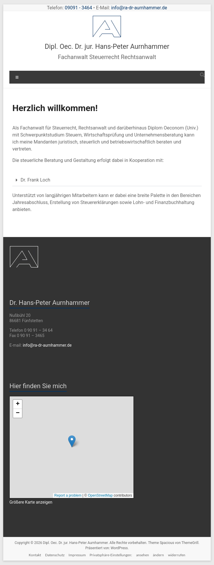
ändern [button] (158, 555)
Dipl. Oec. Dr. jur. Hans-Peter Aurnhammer (107, 47)
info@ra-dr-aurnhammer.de (139, 8)
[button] (107, 180)
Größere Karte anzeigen (30, 502)
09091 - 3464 (78, 8)
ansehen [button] (142, 555)
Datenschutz (55, 555)
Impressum (77, 555)
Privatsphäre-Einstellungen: (111, 555)
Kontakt (35, 555)
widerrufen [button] (176, 555)
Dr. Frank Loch (35, 180)
